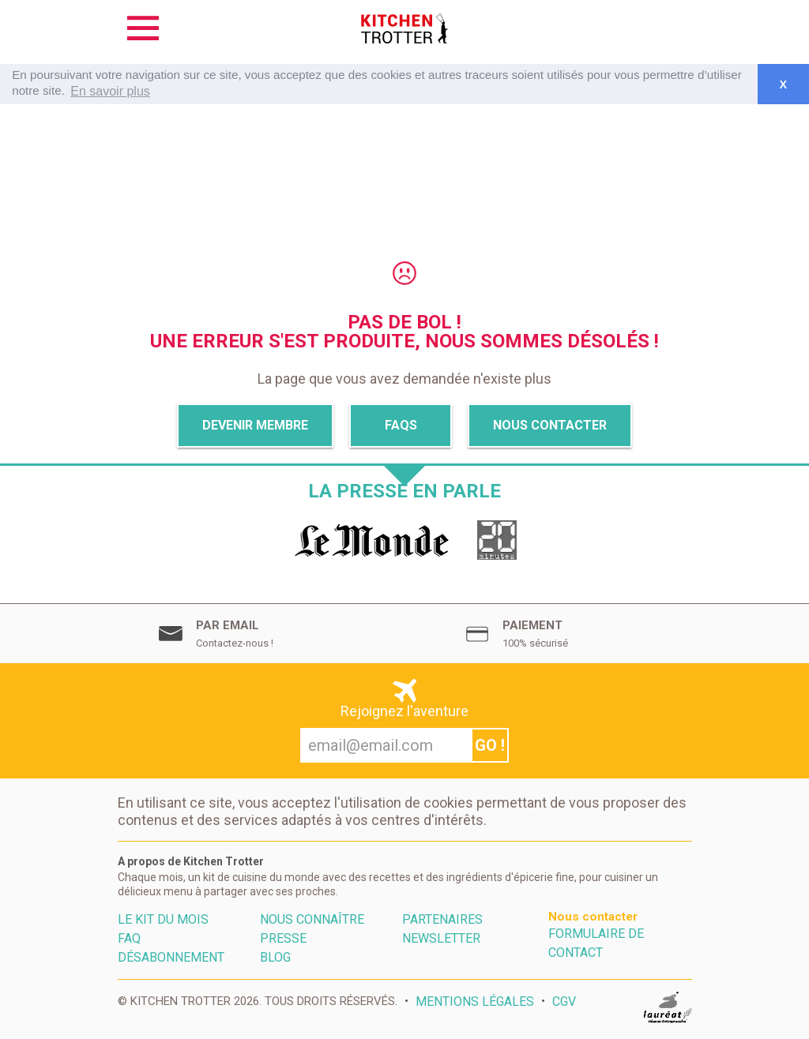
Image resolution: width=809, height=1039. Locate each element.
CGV (564, 1001)
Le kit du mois (163, 919)
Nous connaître (312, 919)
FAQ (129, 938)
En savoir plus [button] (110, 91)
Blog (275, 957)
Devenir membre (255, 425)
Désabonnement (171, 957)
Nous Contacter (550, 425)
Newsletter (441, 938)
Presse (283, 938)
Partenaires (442, 919)
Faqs (401, 425)
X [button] (783, 84)
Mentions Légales (475, 1001)
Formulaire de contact (596, 943)
